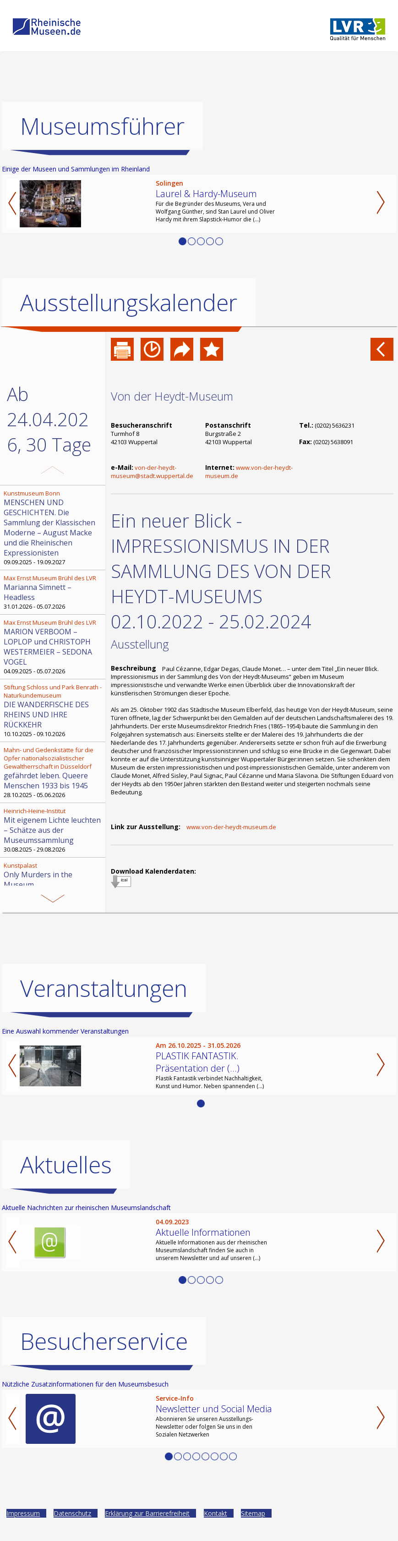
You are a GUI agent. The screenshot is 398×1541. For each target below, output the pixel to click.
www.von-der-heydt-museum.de (231, 827)
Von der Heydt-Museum (172, 396)
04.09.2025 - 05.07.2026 (54, 646)
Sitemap (253, 1513)
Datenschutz (72, 1513)
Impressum (23, 1513)
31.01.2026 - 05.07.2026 (54, 592)
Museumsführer (102, 126)
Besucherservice (104, 1341)
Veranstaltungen (103, 988)
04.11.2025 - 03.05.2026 (54, 879)
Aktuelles (66, 1164)
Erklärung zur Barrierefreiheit (147, 1513)
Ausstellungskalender (128, 302)
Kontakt (215, 1513)
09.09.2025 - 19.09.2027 (54, 527)
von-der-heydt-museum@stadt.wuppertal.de (152, 471)
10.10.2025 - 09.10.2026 (54, 710)
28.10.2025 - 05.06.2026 (54, 772)
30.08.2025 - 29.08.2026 (54, 830)
